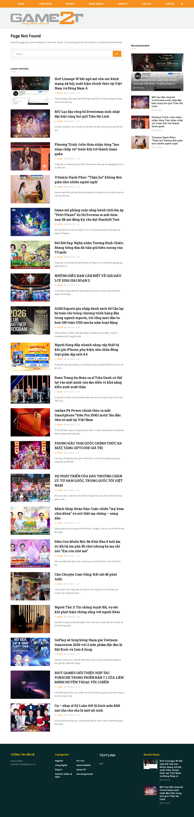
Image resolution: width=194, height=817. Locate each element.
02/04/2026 (69, 224)
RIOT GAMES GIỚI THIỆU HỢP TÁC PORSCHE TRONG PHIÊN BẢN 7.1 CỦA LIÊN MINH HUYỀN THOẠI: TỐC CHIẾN (89, 677)
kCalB (59, 93)
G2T (101, 763)
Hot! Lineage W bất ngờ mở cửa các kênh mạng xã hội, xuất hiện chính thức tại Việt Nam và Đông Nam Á (88, 83)
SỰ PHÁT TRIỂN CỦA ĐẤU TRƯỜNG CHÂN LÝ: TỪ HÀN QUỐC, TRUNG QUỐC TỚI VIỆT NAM (89, 481)
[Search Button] (117, 54)
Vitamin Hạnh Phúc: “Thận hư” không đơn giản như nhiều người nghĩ (88, 179)
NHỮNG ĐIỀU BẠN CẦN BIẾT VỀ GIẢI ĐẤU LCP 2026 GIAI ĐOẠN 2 (88, 278)
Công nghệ (45, 3)
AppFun (59, 760)
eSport (70, 3)
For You (146, 3)
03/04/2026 (69, 93)
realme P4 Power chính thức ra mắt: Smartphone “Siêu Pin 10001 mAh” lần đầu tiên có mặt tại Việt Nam (88, 415)
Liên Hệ (170, 3)
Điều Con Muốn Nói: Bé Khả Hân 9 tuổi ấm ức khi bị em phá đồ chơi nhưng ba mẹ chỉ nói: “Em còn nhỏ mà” (87, 546)
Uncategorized (84, 773)
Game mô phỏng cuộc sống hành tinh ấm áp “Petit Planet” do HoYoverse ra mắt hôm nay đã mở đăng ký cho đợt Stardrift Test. (89, 215)
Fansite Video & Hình (63, 775)
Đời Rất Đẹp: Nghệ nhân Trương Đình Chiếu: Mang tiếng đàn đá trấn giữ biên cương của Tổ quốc (89, 247)
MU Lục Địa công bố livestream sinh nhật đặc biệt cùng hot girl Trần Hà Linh (87, 113)
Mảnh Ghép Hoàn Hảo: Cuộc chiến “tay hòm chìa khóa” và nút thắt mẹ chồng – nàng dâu (89, 513)
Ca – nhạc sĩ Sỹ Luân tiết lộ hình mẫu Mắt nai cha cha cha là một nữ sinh (87, 707)
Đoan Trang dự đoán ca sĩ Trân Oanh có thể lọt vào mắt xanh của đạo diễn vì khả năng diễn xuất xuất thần (88, 382)
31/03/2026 (69, 617)
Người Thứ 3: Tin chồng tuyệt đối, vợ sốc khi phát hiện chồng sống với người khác (87, 609)
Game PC (123, 3)
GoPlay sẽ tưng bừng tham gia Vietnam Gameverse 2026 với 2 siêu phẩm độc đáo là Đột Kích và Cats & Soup (88, 645)
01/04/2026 (69, 424)
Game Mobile (96, 3)
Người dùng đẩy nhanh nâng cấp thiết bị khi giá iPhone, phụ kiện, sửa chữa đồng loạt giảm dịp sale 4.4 (87, 349)
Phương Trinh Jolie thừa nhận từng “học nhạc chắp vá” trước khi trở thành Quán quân (87, 149)
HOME (21, 3)
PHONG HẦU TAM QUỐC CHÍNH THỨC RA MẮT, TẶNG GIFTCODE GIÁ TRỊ (88, 445)
